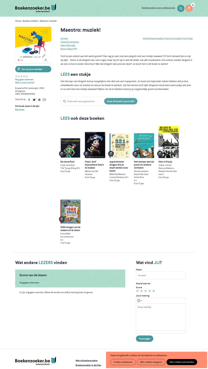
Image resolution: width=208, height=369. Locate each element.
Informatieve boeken (153, 38)
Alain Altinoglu (68, 45)
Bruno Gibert (67, 48)
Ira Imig (64, 38)
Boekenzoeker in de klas (88, 305)
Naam (139, 210)
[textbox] (161, 257)
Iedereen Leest (117, 332)
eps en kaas (149, 345)
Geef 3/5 (21, 76)
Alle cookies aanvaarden (181, 362)
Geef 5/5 (27, 76)
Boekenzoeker (35, 8)
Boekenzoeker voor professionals (158, 7)
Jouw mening (142, 236)
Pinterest (39, 100)
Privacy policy (186, 300)
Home (18, 20)
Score (139, 227)
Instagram (190, 313)
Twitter (34, 100)
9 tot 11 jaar (187, 38)
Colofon (119, 315)
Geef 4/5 (24, 76)
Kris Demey (122, 345)
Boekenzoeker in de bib (88, 310)
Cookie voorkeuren (123, 362)
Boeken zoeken (180, 8)
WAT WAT (102, 341)
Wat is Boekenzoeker (87, 301)
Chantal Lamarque (70, 41)
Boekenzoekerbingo (86, 315)
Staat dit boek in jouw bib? (120, 101)
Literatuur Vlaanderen (179, 332)
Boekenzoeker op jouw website (131, 305)
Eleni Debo (97, 345)
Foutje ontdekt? (123, 301)
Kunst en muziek (173, 38)
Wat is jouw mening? (24, 82)
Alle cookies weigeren (151, 362)
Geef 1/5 (16, 76)
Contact (119, 319)
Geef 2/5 (19, 76)
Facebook (29, 100)
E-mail (44, 100)
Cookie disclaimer (183, 304)
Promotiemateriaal (85, 319)
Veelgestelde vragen (86, 324)
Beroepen (19, 109)
